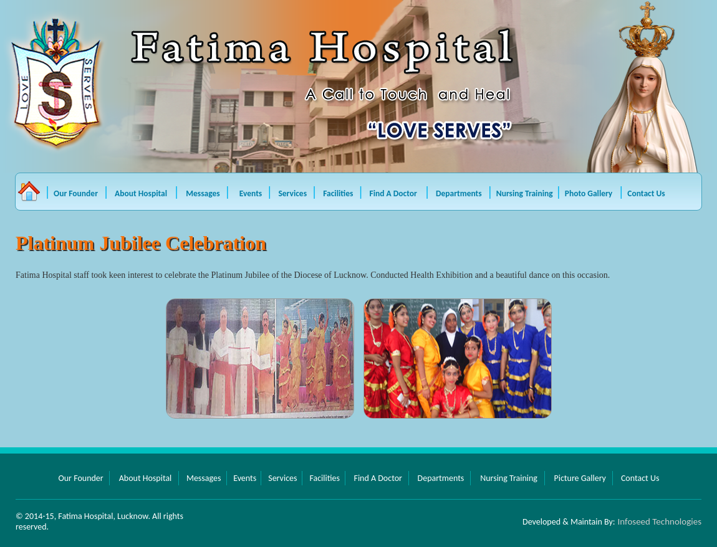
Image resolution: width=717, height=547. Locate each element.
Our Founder (76, 193)
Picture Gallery (579, 478)
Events (251, 193)
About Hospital (143, 193)
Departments (459, 193)
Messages (204, 193)
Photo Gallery (589, 193)
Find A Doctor (394, 193)
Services (293, 193)
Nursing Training (524, 193)
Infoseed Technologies (659, 521)
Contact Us (646, 193)
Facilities (339, 193)
